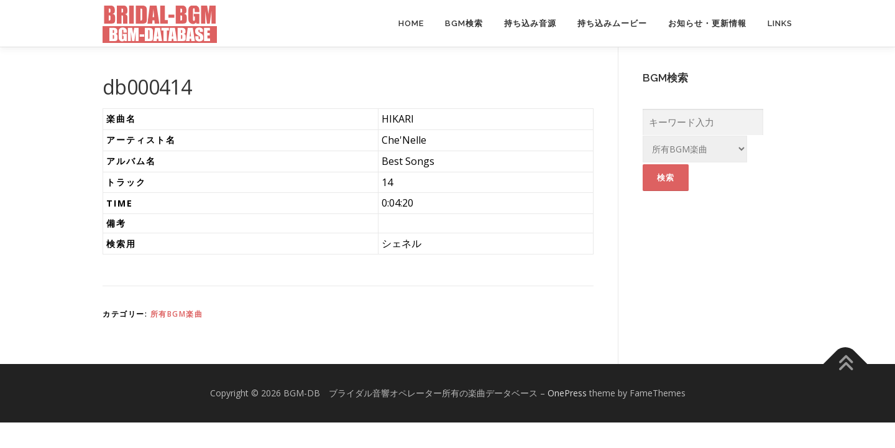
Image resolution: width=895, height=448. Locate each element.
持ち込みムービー (612, 23)
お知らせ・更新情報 (707, 23)
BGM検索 (464, 23)
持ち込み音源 (530, 23)
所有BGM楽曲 (176, 314)
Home (411, 23)
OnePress (567, 393)
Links (780, 23)
